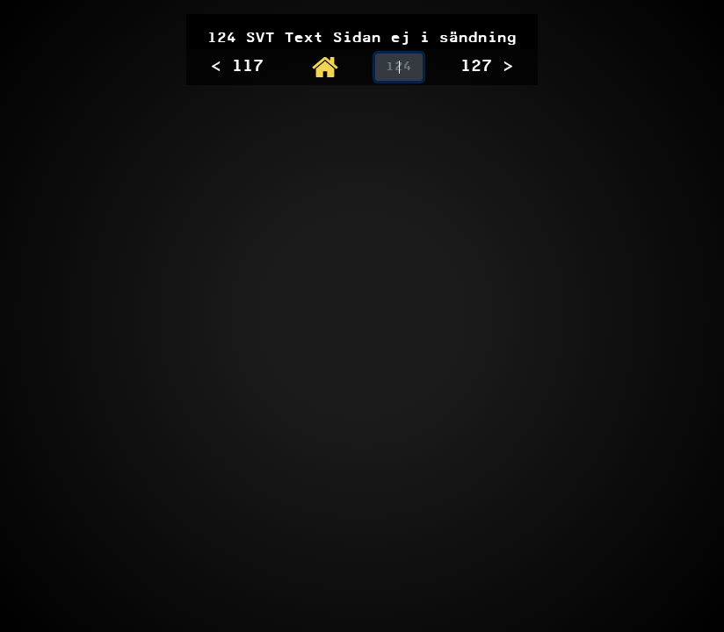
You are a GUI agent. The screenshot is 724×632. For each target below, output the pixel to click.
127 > (486, 67)
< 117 (237, 67)
